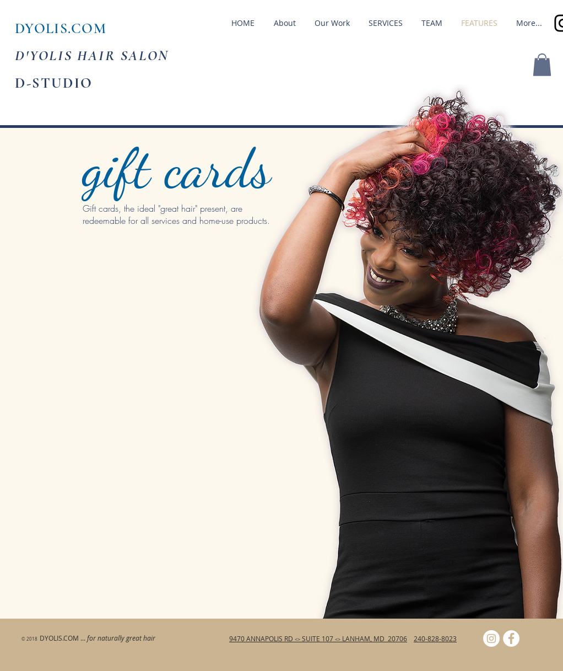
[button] (542, 64)
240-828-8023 (435, 638)
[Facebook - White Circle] (511, 638)
